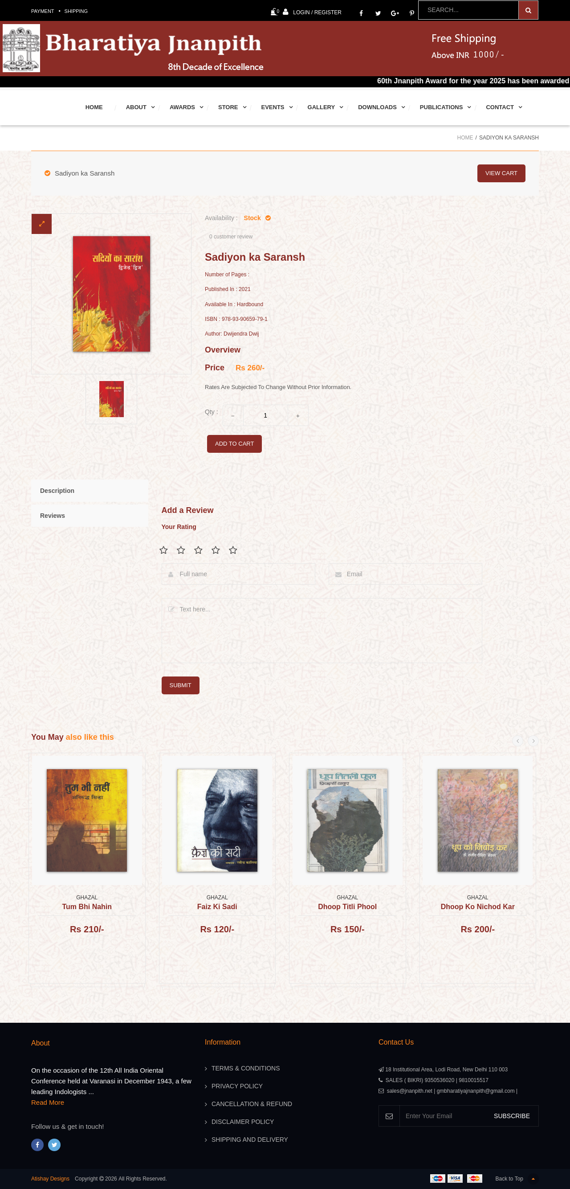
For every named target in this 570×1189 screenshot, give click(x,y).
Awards (182, 107)
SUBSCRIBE (512, 1115)
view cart (501, 173)
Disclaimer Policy (243, 1122)
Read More (47, 1102)
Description (57, 490)
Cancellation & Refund (252, 1104)
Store (228, 107)
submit (180, 685)
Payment (42, 11)
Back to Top (517, 1179)
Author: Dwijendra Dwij (232, 334)
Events (273, 107)
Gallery (321, 107)
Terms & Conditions (246, 1068)
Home (94, 107)
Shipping (76, 11)
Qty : (211, 411)
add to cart (234, 443)
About (136, 107)
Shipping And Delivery (250, 1140)
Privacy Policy (237, 1086)
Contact (500, 107)
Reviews (52, 515)
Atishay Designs (50, 1179)
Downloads (377, 107)
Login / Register (312, 12)
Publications (441, 107)
